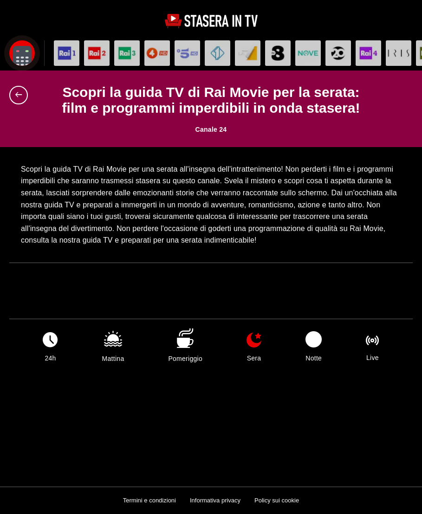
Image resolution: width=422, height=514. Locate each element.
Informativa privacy (215, 500)
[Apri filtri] (22, 53)
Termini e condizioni (149, 500)
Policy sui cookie (276, 500)
